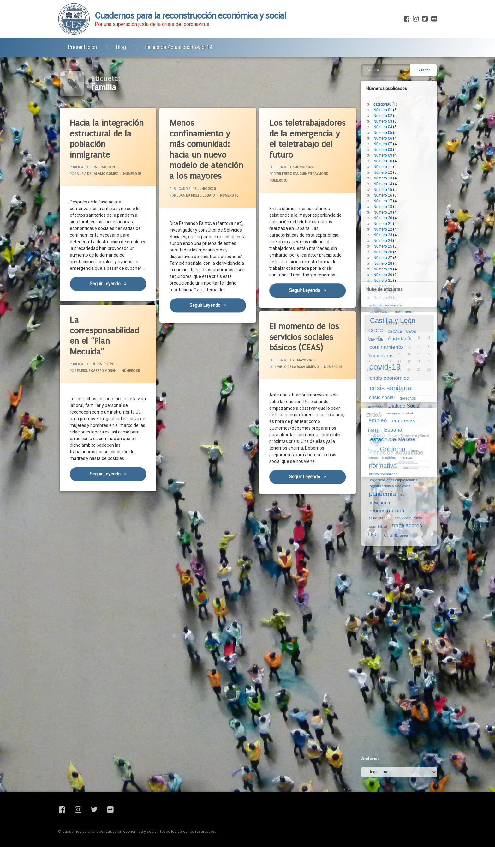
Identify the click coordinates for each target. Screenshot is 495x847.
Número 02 (382, 115)
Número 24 (382, 241)
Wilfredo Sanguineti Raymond (302, 174)
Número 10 (382, 161)
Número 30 (382, 275)
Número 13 (382, 178)
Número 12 (382, 172)
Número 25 (382, 246)
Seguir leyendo (217, 305)
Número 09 (382, 155)
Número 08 (382, 150)
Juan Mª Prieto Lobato (195, 195)
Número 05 (278, 181)
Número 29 (382, 269)
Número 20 (382, 218)
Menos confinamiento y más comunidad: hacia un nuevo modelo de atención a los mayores (206, 149)
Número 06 (132, 174)
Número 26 (382, 252)
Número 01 (382, 110)
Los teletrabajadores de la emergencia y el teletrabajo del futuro (307, 139)
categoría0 (382, 104)
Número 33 (382, 292)
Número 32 (382, 286)
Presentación (82, 47)
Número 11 (382, 167)
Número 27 (382, 258)
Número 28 (382, 263)
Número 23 (382, 235)
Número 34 (382, 297)
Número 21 (382, 223)
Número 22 (382, 229)
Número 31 (382, 280)
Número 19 (382, 212)
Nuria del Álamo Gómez (97, 174)
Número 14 (382, 184)
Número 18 (382, 206)
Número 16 (382, 195)
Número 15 (382, 189)
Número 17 (382, 201)
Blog (121, 47)
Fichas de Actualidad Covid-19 (178, 47)
